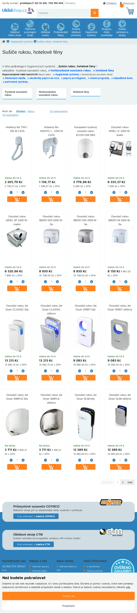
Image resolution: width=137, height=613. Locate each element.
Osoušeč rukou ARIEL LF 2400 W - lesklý (120, 131)
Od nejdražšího (10, 115)
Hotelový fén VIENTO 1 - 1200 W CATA (51, 131)
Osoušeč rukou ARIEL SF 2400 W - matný (17, 220)
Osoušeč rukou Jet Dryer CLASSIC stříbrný (51, 309)
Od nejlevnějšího (59, 111)
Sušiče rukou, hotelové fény (52, 41)
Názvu (31, 111)
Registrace (127, 3)
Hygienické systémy (22, 41)
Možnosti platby (39, 571)
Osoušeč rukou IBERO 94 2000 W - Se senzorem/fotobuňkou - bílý (120, 224)
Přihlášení (110, 3)
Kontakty (71, 3)
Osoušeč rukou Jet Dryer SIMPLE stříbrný (51, 399)
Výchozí (21, 111)
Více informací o (36, 516)
